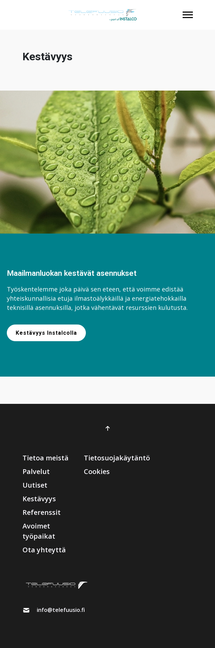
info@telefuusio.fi (61, 610)
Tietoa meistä (45, 457)
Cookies (97, 471)
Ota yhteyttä (44, 549)
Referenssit (41, 512)
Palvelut (36, 471)
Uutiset (34, 485)
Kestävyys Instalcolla (46, 333)
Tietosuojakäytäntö (117, 457)
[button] (188, 15)
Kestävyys (39, 498)
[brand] (102, 15)
